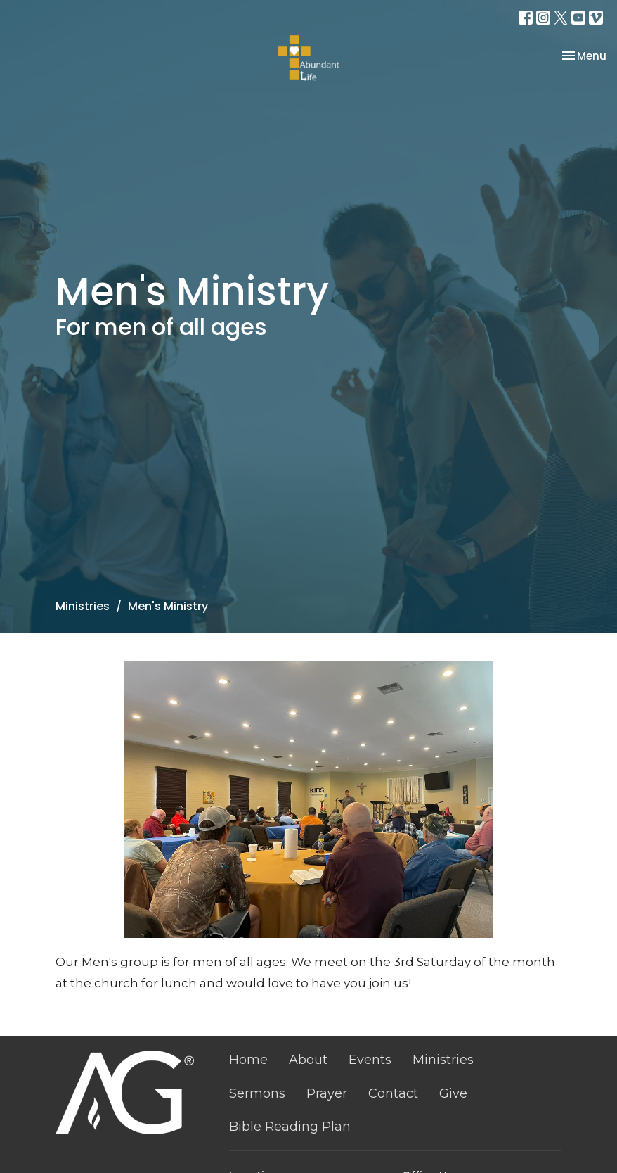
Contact (393, 1093)
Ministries (83, 606)
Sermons (257, 1093)
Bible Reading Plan (290, 1126)
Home (248, 1059)
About (308, 1059)
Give (453, 1093)
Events (370, 1059)
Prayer (326, 1093)
